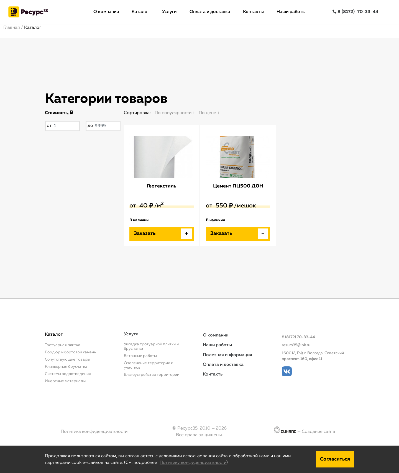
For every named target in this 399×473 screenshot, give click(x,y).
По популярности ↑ (175, 113)
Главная (11, 27)
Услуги (169, 12)
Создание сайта (318, 432)
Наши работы (291, 12)
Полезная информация (227, 355)
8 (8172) (355, 12)
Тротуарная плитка (62, 345)
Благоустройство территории (151, 375)
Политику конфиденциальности (193, 463)
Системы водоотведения (68, 374)
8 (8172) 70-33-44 (298, 337)
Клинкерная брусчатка (66, 367)
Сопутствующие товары (67, 359)
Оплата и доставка (210, 12)
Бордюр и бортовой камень (70, 352)
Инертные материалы (65, 381)
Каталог (140, 12)
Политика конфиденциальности (94, 432)
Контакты (253, 12)
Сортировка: (137, 113)
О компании (106, 12)
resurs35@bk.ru (296, 345)
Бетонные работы (140, 356)
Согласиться (335, 459)
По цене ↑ (209, 113)
